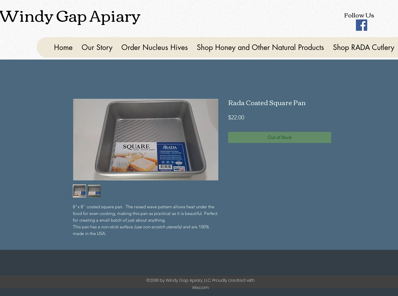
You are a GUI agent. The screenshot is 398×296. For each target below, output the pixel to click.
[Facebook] (361, 25)
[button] (260, 47)
